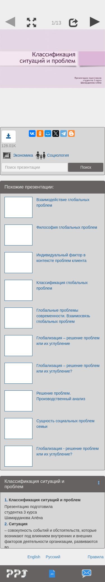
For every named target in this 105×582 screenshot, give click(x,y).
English (33, 557)
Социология (52, 155)
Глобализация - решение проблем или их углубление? (67, 451)
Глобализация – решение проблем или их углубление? (68, 368)
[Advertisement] (52, 7)
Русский (53, 557)
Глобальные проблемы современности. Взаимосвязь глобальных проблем (63, 316)
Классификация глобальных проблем (62, 285)
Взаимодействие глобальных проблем (62, 202)
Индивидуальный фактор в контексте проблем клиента (61, 258)
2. (6, 524)
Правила (96, 557)
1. (6, 500)
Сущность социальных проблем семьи (65, 424)
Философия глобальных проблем (66, 227)
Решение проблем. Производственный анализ (60, 396)
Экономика (18, 155)
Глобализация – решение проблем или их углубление (68, 341)
